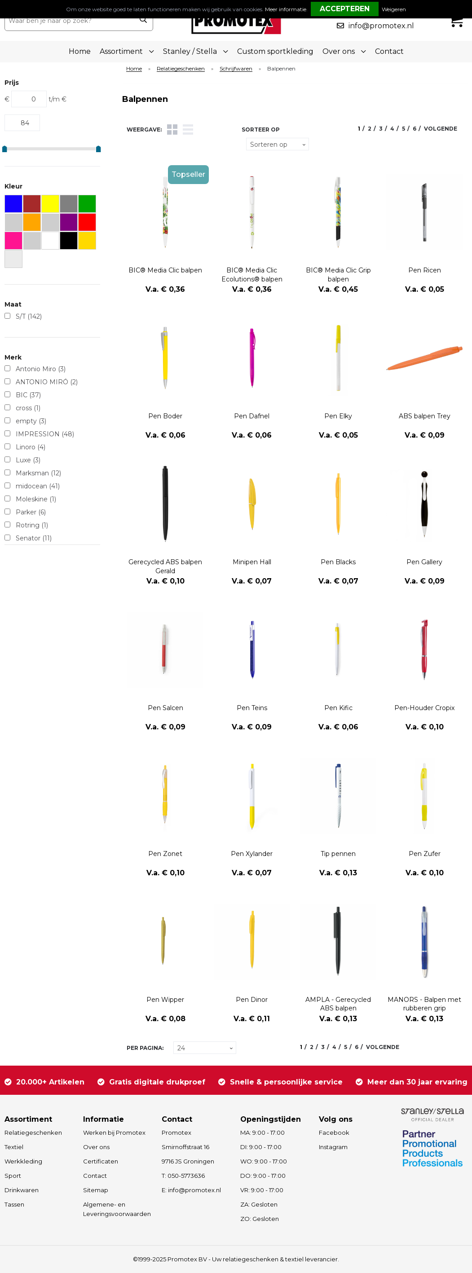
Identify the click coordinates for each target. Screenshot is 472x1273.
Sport (12, 1175)
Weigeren (394, 9)
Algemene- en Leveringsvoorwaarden (117, 1209)
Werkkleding (23, 1161)
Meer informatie (285, 9)
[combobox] (69, 21)
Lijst (188, 129)
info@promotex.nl (381, 26)
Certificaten (100, 1161)
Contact (389, 51)
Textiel (13, 1146)
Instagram (333, 1146)
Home (80, 51)
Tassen (14, 1204)
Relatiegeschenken (181, 69)
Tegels (172, 129)
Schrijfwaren (236, 69)
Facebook (334, 1132)
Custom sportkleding (275, 51)
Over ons (96, 1146)
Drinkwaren (21, 1190)
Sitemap (95, 1190)
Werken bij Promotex (114, 1132)
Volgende (440, 128)
